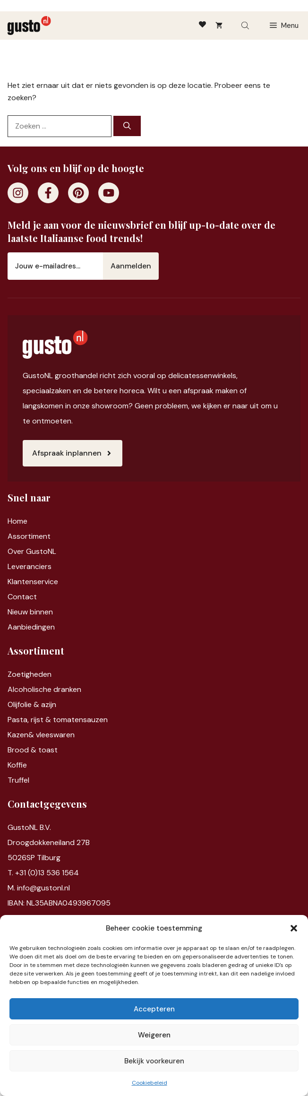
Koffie (17, 765)
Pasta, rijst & (30, 720)
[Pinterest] (78, 192)
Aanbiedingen (31, 627)
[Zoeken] (127, 126)
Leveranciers (29, 566)
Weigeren (154, 1035)
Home (17, 521)
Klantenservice (33, 582)
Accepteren (154, 1009)
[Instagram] (18, 192)
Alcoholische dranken (44, 689)
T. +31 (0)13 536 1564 (43, 873)
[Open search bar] (246, 25)
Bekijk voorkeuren (154, 1061)
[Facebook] (48, 192)
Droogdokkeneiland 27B (49, 842)
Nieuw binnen (30, 612)
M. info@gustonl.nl (39, 888)
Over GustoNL (32, 551)
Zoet (16, 674)
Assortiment (29, 536)
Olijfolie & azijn (32, 704)
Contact (22, 597)
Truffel (18, 780)
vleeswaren (55, 735)
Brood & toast (33, 750)
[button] (294, 928)
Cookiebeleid (149, 1083)
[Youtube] (108, 192)
